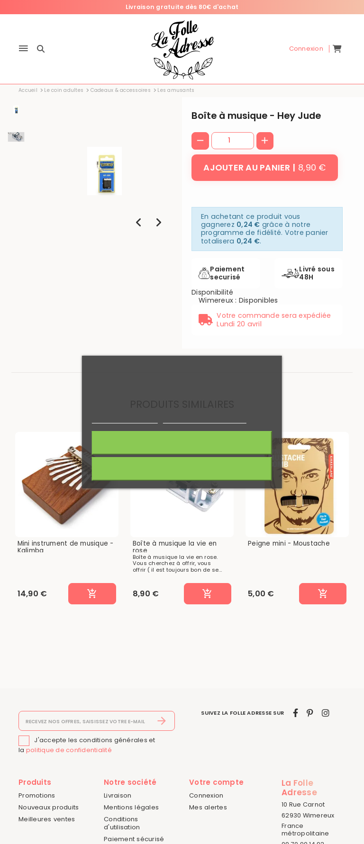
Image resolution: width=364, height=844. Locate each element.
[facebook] (295, 713)
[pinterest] (309, 713)
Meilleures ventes (46, 819)
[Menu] (23, 49)
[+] (265, 141)
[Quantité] (232, 140)
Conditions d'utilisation (122, 823)
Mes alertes (208, 807)
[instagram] (326, 713)
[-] (200, 141)
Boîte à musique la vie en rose (175, 547)
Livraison (117, 795)
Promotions (36, 795)
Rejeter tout (182, 469)
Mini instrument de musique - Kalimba (66, 547)
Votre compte (216, 782)
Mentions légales (131, 807)
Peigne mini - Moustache (289, 544)
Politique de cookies (124, 419)
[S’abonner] (162, 721)
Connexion (206, 795)
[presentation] (138, 222)
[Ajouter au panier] (264, 167)
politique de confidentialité (69, 750)
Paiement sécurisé (134, 839)
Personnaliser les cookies (204, 419)
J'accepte (182, 443)
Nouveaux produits (48, 807)
